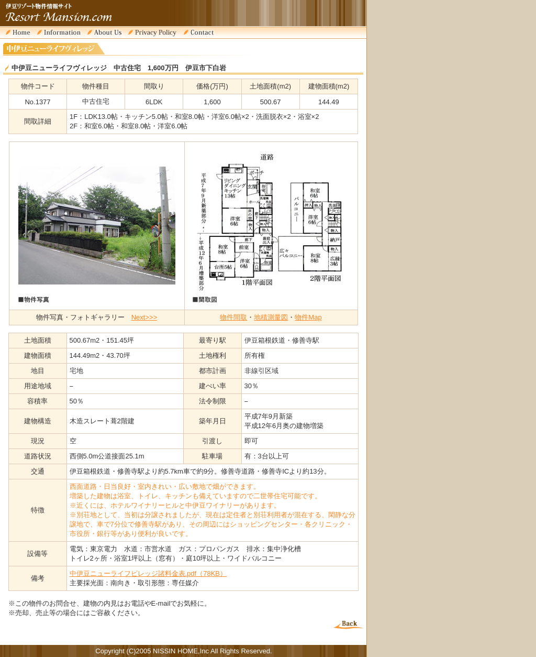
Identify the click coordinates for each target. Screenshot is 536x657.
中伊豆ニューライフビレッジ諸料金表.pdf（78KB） (148, 573)
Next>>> (144, 317)
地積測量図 (271, 317)
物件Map (308, 317)
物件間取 (233, 317)
